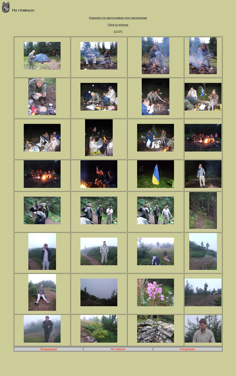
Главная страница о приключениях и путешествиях (20, 7)
